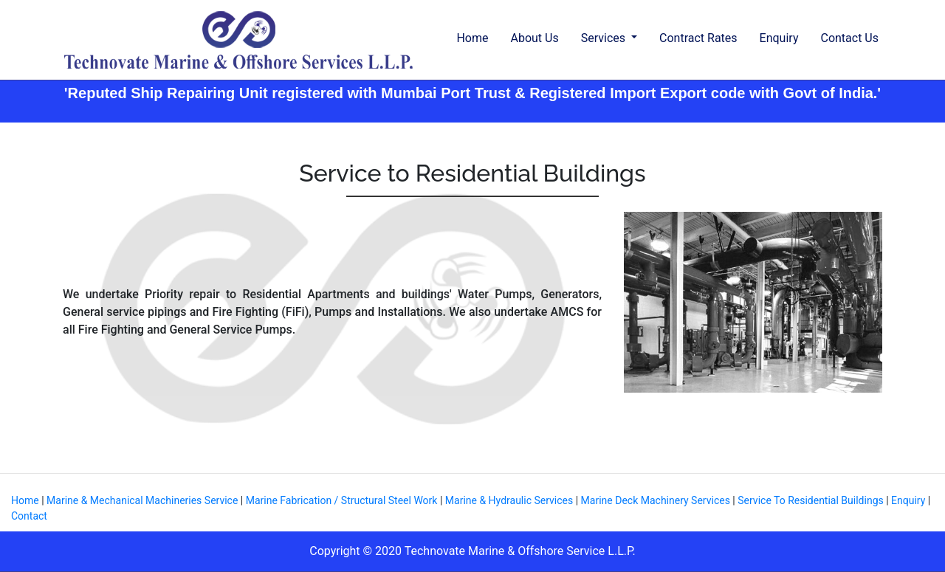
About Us (534, 38)
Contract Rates (698, 38)
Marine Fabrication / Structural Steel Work (342, 500)
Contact (29, 516)
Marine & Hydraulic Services (510, 500)
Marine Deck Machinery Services (655, 500)
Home (472, 38)
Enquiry (779, 38)
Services (604, 38)
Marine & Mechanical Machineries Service (144, 500)
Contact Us (849, 38)
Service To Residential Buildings (810, 500)
